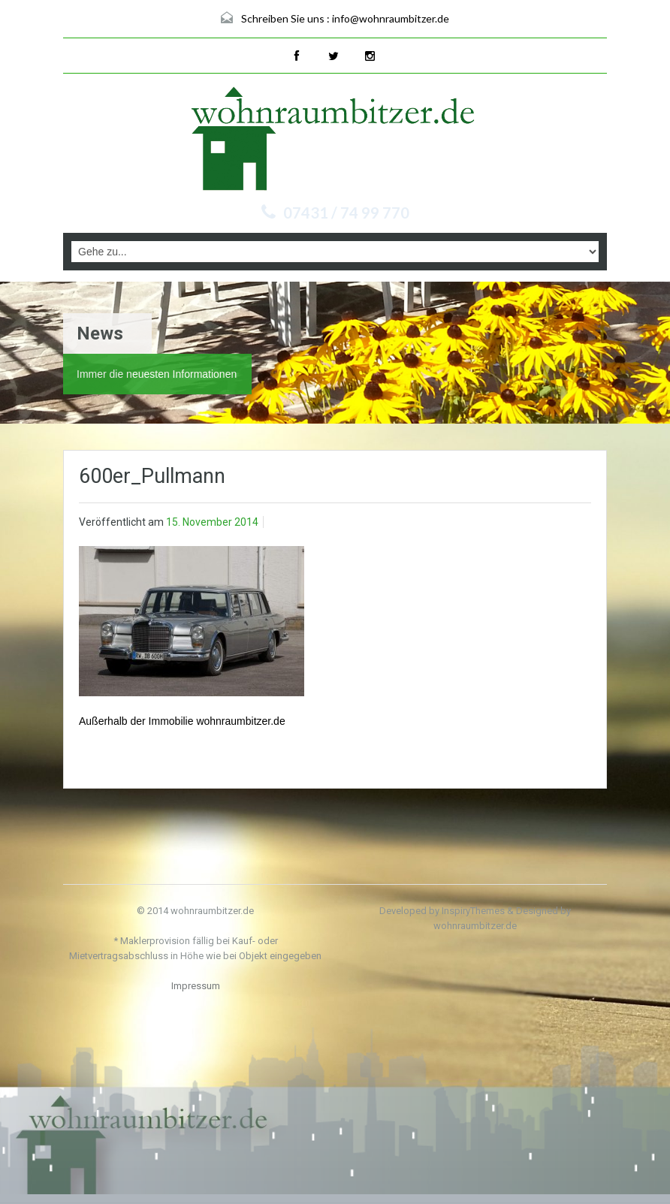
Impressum (195, 985)
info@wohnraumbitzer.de (390, 18)
